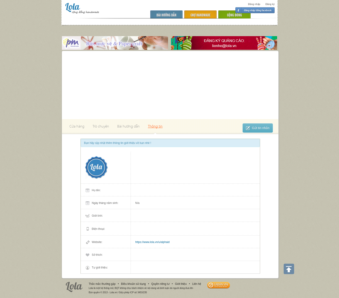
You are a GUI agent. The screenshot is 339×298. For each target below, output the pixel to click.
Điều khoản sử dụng (133, 283)
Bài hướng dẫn (166, 14)
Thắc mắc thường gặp (102, 283)
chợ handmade (200, 14)
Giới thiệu (181, 283)
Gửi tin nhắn (257, 128)
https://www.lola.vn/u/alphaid (152, 242)
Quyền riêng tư (160, 283)
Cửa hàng (76, 126)
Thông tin (155, 126)
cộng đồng (234, 14)
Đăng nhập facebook (255, 10)
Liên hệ (196, 283)
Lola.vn (74, 287)
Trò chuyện (101, 126)
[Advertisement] (170, 85)
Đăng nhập (254, 4)
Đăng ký (270, 4)
